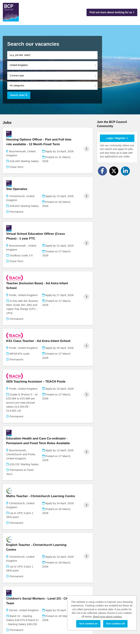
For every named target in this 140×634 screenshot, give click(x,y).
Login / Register (117, 138)
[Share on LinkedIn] (125, 170)
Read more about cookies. (107, 616)
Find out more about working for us (111, 12)
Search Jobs (18, 95)
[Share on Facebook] (102, 170)
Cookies (7, 617)
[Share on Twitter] (113, 170)
